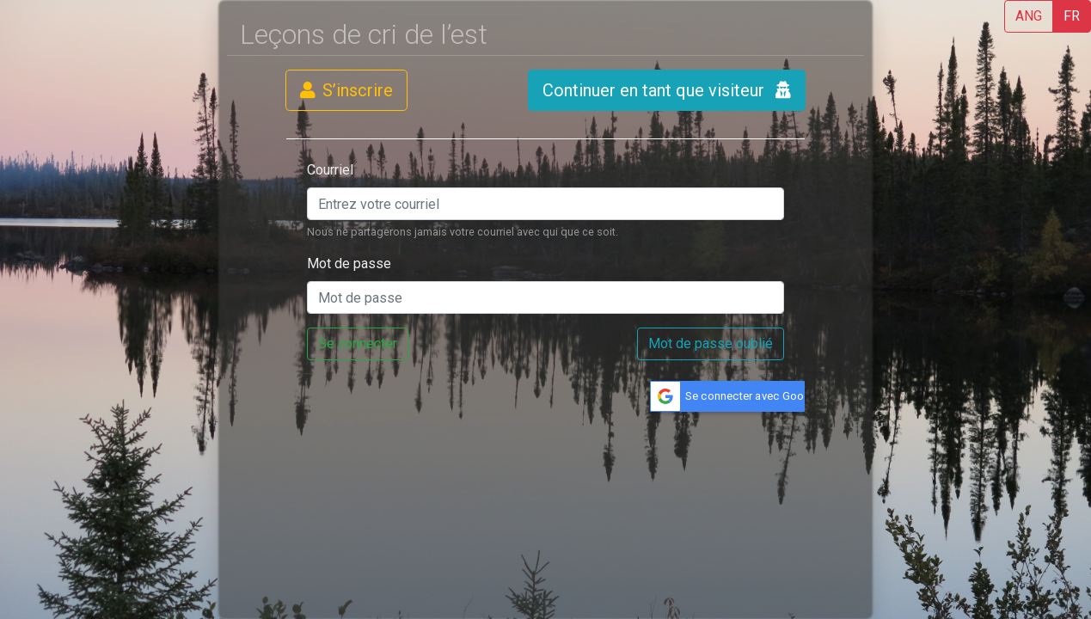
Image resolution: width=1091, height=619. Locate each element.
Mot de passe (349, 263)
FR (1071, 16)
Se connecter (357, 343)
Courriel (330, 170)
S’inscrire (346, 90)
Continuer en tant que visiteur (666, 90)
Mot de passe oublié (710, 343)
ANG (1028, 16)
